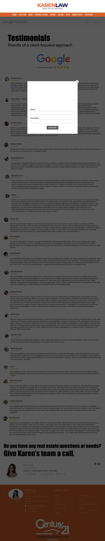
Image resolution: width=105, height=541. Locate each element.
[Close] (77, 81)
